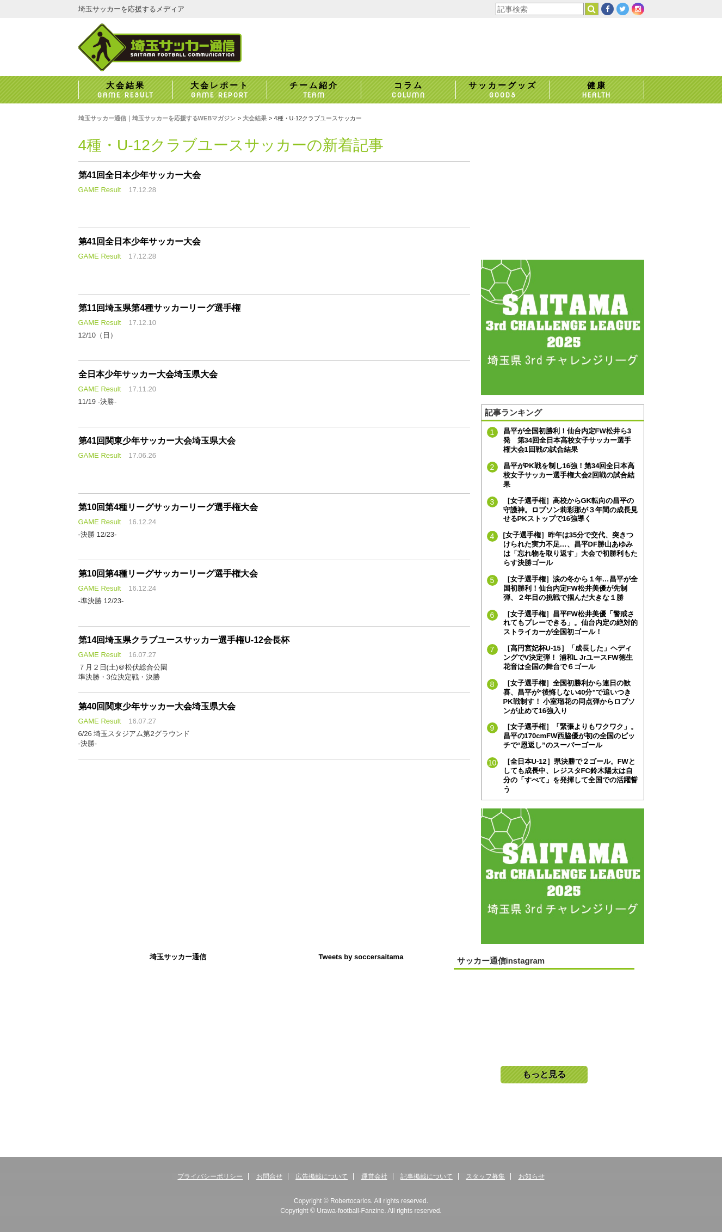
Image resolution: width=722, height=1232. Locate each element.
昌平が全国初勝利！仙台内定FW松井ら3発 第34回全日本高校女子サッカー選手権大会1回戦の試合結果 (567, 440)
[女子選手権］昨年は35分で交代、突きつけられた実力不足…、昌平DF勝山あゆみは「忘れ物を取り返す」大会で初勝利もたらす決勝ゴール (570, 549)
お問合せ (269, 1176)
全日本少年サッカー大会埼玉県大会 (148, 374)
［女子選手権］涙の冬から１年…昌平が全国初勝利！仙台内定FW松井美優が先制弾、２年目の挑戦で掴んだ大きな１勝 (570, 588)
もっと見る (544, 1074)
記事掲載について (426, 1176)
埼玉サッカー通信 (178, 957)
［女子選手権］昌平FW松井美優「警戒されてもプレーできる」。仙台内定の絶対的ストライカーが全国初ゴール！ (570, 623)
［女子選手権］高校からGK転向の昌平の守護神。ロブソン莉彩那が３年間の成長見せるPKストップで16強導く (570, 510)
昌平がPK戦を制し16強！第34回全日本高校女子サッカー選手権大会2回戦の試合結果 (569, 475)
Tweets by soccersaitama (361, 957)
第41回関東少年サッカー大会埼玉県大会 (157, 440)
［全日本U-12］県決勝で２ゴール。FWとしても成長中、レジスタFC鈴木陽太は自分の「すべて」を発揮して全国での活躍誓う (570, 775)
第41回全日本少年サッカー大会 (139, 175)
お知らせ (532, 1176)
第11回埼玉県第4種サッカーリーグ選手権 (159, 307)
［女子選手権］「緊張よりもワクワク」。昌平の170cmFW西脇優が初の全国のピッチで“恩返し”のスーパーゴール (570, 735)
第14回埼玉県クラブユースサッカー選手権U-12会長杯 (183, 640)
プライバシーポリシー (210, 1176)
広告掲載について (321, 1176)
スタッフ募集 (485, 1176)
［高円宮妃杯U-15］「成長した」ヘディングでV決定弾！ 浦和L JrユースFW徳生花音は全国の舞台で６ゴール (568, 657)
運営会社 (374, 1176)
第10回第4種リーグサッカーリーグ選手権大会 (168, 507)
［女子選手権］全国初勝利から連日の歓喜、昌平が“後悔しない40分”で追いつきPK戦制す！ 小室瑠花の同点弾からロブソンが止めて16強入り (569, 697)
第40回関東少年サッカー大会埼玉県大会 (157, 706)
